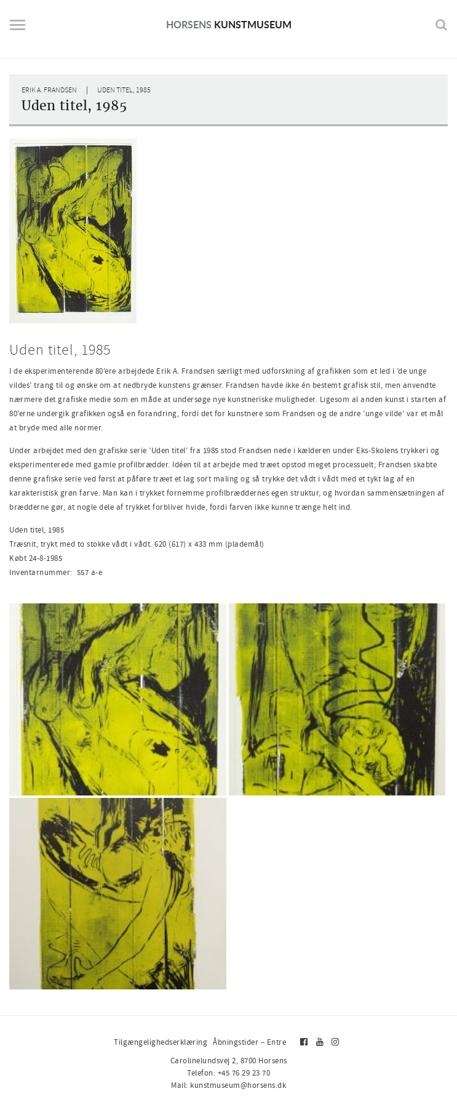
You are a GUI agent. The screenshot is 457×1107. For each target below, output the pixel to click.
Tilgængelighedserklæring (160, 1042)
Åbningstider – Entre (249, 1042)
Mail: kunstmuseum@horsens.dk (228, 1085)
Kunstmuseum (229, 24)
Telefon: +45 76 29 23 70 (228, 1073)
